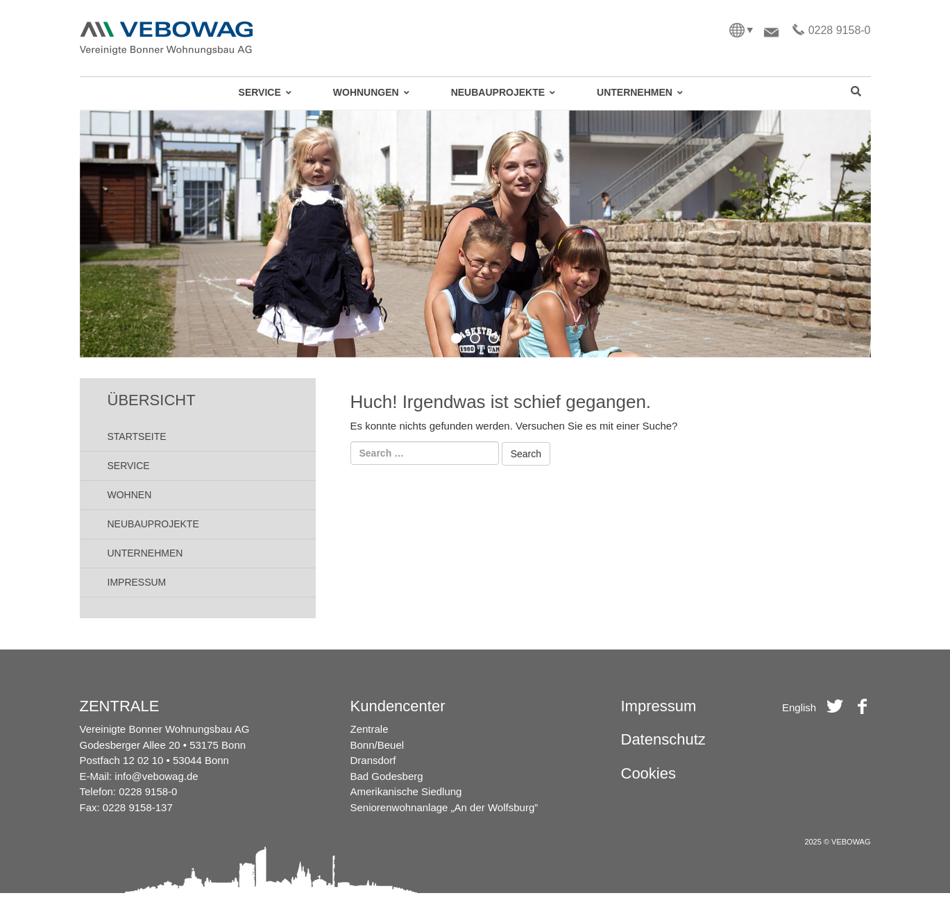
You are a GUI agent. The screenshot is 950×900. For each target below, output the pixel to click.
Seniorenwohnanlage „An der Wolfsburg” (444, 807)
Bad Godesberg (386, 776)
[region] (475, 233)
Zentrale (369, 729)
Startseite (137, 436)
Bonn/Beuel (377, 745)
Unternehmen (145, 553)
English (799, 707)
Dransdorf (373, 760)
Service (129, 465)
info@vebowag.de (156, 776)
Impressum (137, 582)
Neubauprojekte (153, 523)
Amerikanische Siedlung (406, 791)
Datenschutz (663, 739)
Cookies (648, 773)
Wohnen (130, 494)
